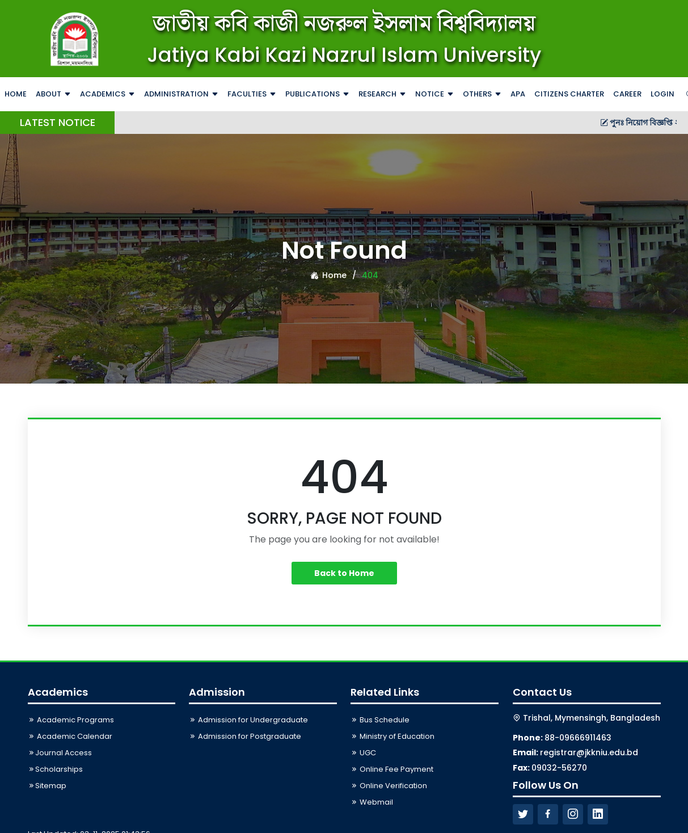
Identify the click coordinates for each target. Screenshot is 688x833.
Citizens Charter (569, 94)
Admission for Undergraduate (248, 719)
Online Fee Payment (392, 769)
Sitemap (47, 785)
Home (328, 275)
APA (517, 94)
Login (662, 94)
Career (627, 94)
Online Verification (389, 785)
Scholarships (55, 769)
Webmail (372, 802)
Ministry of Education (392, 736)
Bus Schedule (380, 719)
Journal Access (60, 752)
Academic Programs (71, 719)
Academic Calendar (70, 736)
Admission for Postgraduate (245, 736)
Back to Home (344, 573)
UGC (363, 752)
